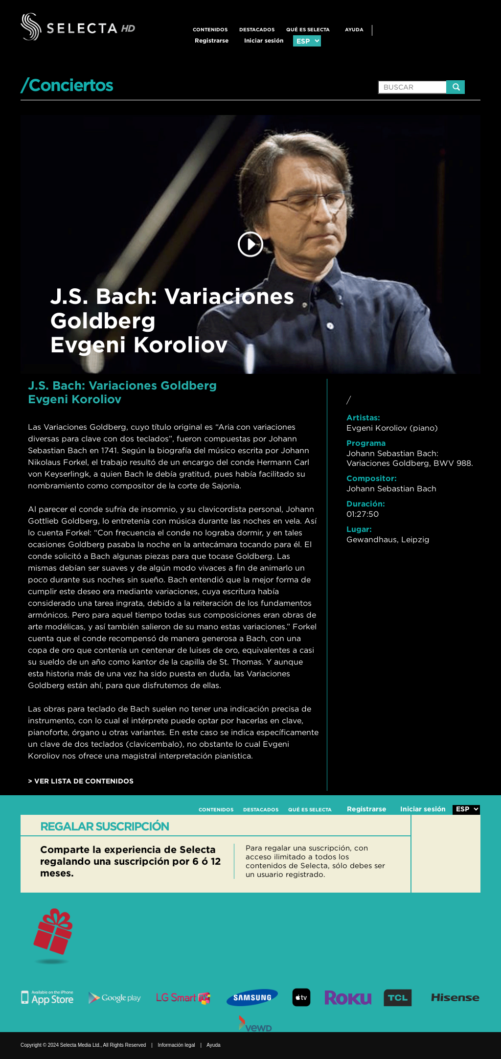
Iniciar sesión (263, 40)
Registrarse (211, 40)
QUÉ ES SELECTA (308, 29)
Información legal (176, 1045)
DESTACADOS (256, 29)
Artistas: (363, 417)
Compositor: (371, 478)
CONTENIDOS (210, 29)
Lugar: (359, 529)
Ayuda (354, 29)
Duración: (365, 503)
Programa (366, 442)
